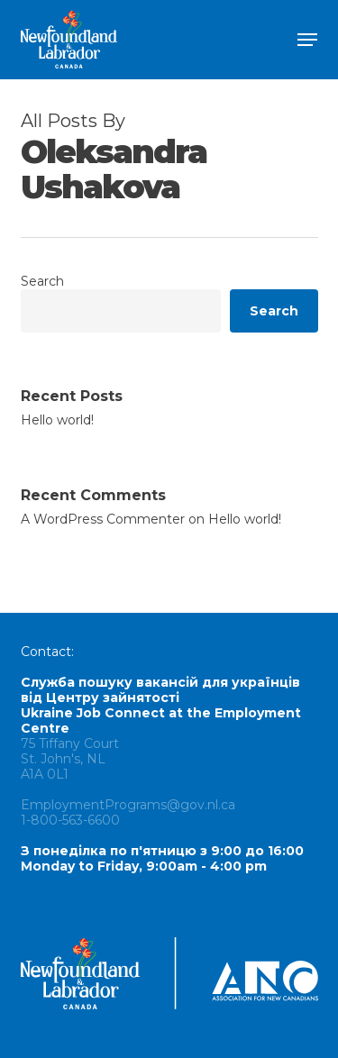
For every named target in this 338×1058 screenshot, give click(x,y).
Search (42, 281)
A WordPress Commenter (103, 519)
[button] (307, 40)
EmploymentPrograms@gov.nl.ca (128, 805)
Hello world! (57, 420)
